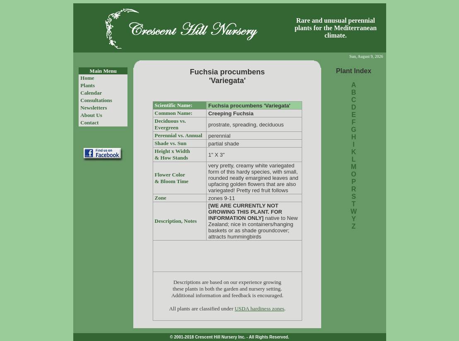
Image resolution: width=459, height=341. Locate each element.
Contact (89, 122)
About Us (91, 115)
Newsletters (93, 108)
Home (87, 78)
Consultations (96, 100)
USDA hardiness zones (259, 308)
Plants (87, 85)
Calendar (91, 93)
